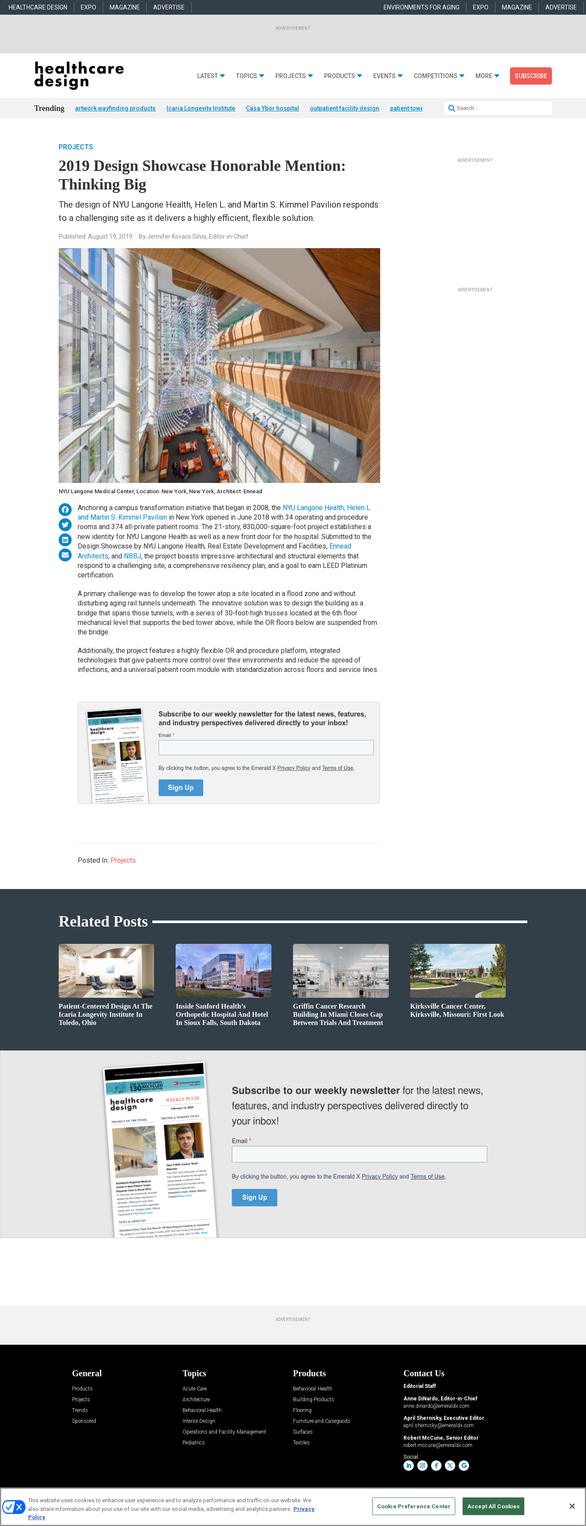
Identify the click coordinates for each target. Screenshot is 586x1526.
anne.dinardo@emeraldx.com (436, 1406)
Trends (80, 1410)
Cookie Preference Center (414, 1506)
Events (384, 76)
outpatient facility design (344, 108)
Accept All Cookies (493, 1506)
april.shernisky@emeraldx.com (438, 1425)
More (484, 76)
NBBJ (132, 556)
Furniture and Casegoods (321, 1421)
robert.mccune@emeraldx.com (438, 1445)
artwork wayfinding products (115, 108)
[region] (293, 1507)
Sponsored (84, 1421)
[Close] (572, 1506)
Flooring (302, 1410)
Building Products (313, 1400)
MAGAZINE (125, 7)
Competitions (435, 76)
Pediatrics (194, 1443)
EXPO (88, 7)
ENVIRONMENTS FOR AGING (422, 7)
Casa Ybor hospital (272, 108)
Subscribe (531, 76)
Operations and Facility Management (224, 1432)
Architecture (196, 1400)
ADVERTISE (169, 7)
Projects (290, 76)
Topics (246, 76)
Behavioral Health (202, 1410)
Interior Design (199, 1421)
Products (339, 76)
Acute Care (195, 1389)
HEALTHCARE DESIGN (38, 7)
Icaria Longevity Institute (201, 108)
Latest (207, 76)
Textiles (301, 1443)
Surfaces (303, 1432)
